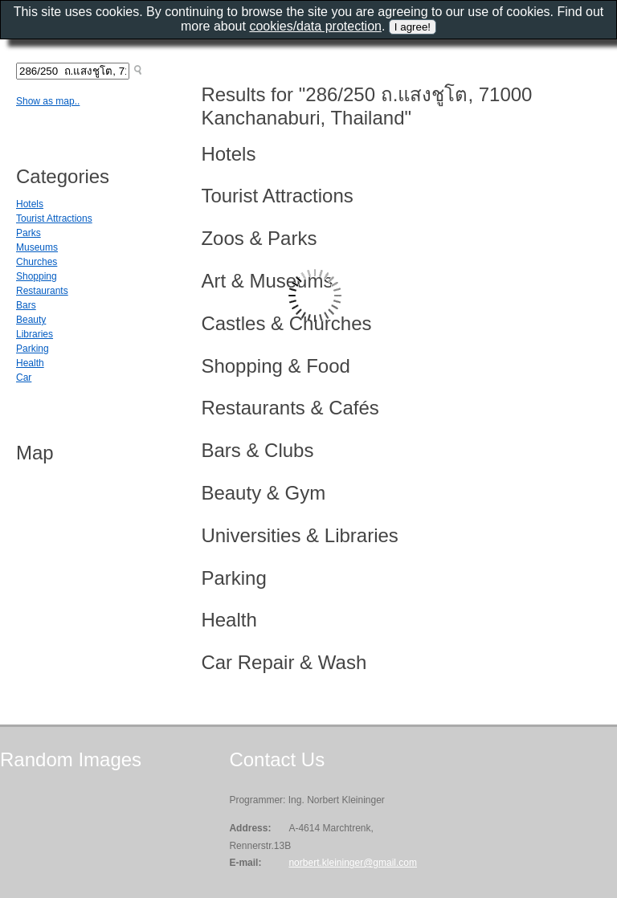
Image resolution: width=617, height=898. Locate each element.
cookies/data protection (315, 26)
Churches (36, 261)
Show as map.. (48, 101)
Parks (28, 233)
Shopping (36, 276)
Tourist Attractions (54, 218)
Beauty (31, 319)
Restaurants (42, 290)
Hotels (29, 204)
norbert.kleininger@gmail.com (352, 862)
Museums (37, 247)
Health (30, 363)
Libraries (34, 334)
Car (23, 377)
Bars (26, 305)
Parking (32, 348)
